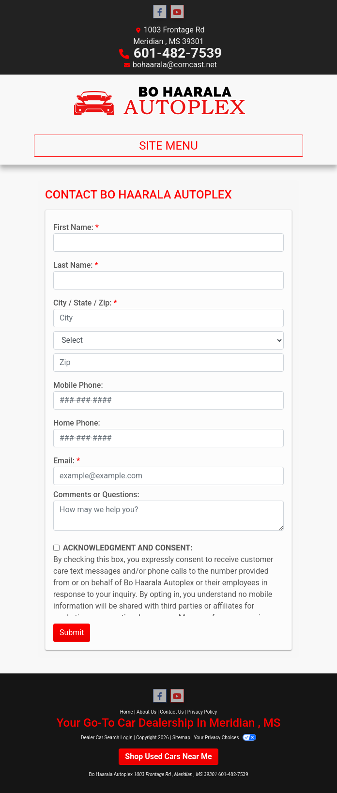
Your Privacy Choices (225, 737)
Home (126, 712)
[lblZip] (168, 362)
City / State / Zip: (82, 302)
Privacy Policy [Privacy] (202, 712)
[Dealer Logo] (168, 100)
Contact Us (172, 712)
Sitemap (181, 737)
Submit (72, 632)
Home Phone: (76, 422)
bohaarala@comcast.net (175, 64)
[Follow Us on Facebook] (160, 12)
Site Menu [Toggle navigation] (168, 145)
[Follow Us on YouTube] (177, 12)
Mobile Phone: (78, 385)
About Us (146, 712)
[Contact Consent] (56, 548)
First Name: (73, 227)
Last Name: (73, 265)
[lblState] (168, 340)
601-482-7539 (178, 53)
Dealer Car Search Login (107, 737)
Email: (64, 460)
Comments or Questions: (96, 494)
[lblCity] (168, 318)
